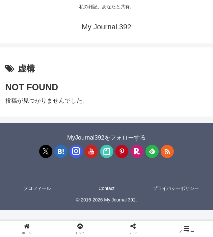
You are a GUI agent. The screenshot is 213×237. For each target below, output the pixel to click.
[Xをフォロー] (45, 151)
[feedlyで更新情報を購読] (152, 151)
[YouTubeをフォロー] (91, 151)
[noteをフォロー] (106, 151)
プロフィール (37, 188)
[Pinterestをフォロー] (121, 151)
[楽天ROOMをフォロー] (137, 151)
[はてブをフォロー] (60, 151)
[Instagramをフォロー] (76, 151)
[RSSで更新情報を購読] (167, 151)
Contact (106, 188)
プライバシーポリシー (176, 188)
